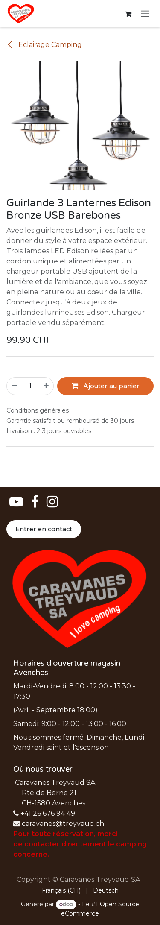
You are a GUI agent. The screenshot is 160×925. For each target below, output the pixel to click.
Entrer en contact (43, 529)
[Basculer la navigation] (145, 14)
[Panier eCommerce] (128, 13)
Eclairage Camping (44, 45)
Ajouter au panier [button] (106, 385)
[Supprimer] (14, 385)
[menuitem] (61, 890)
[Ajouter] (46, 385)
